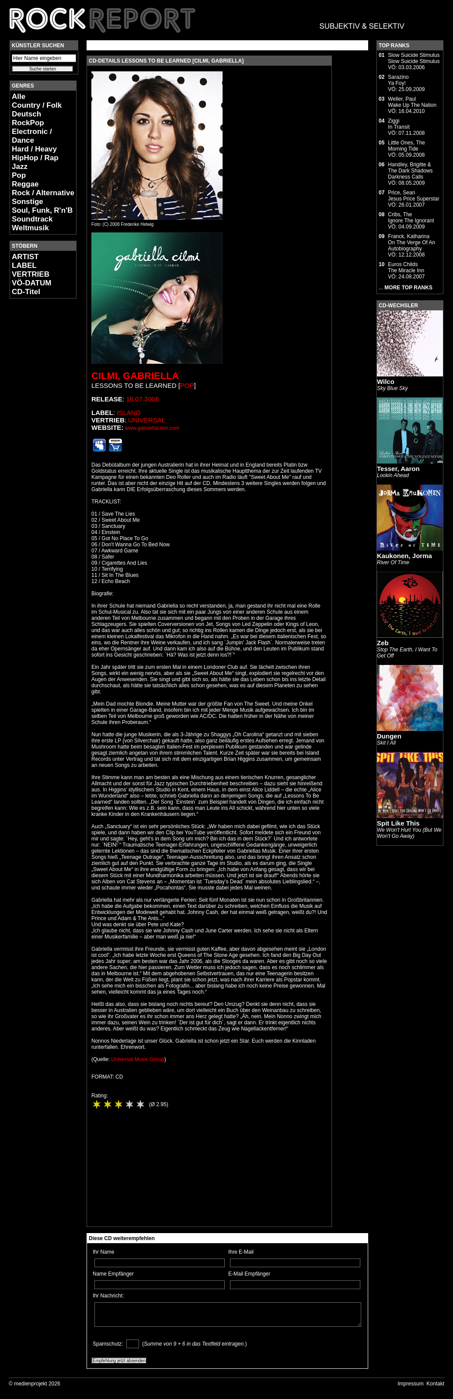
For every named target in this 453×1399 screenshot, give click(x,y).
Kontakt (435, 1384)
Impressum (410, 1384)
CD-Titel (26, 292)
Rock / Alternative (43, 193)
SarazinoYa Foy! (398, 80)
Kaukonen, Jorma (404, 555)
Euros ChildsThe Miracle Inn (406, 267)
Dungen (389, 736)
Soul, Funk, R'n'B (42, 210)
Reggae (25, 184)
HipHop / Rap (35, 158)
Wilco (385, 381)
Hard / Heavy (34, 149)
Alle (18, 96)
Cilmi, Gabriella (135, 375)
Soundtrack (32, 219)
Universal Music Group (137, 1059)
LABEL (24, 265)
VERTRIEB (30, 274)
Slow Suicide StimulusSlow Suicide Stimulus (413, 58)
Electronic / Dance (32, 135)
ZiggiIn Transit (398, 124)
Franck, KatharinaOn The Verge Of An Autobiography (411, 242)
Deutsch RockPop (28, 118)
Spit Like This (398, 823)
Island (128, 412)
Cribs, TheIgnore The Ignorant (411, 217)
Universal (146, 420)
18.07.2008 (142, 399)
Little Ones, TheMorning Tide (406, 146)
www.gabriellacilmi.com (152, 428)
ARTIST (25, 257)
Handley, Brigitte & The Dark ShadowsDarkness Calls (410, 171)
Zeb (383, 643)
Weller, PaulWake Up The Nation (412, 102)
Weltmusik (30, 228)
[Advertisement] (36, 436)
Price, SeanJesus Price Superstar (413, 196)
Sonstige (27, 201)
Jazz (20, 166)
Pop (19, 175)
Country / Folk (37, 105)
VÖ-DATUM (31, 283)
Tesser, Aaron (398, 468)
